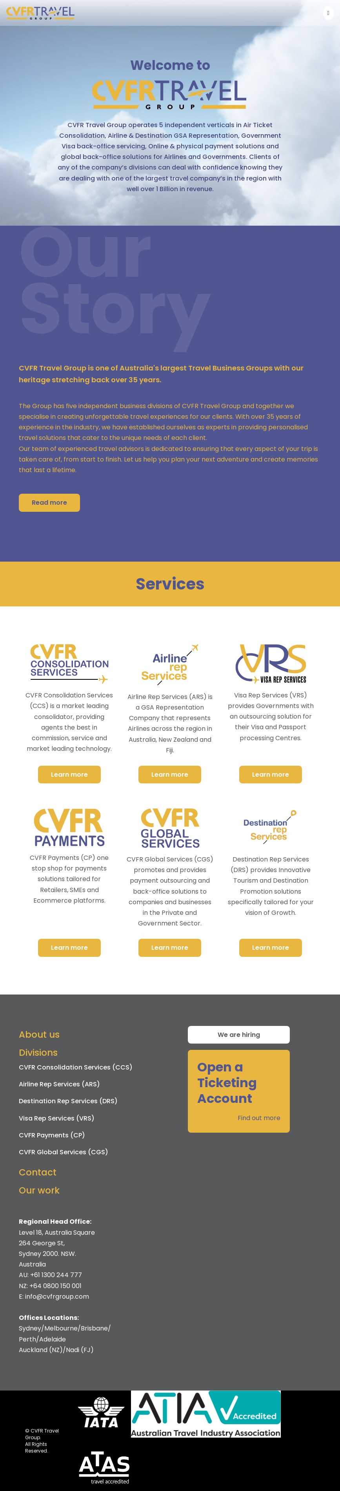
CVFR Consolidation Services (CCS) (76, 1067)
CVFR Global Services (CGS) (63, 1152)
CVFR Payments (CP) (52, 1135)
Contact (37, 1172)
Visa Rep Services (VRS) (57, 1118)
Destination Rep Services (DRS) (68, 1101)
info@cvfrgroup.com (57, 1296)
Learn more (69, 774)
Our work (39, 1190)
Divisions (38, 1052)
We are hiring (239, 1034)
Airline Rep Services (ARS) (59, 1084)
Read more (49, 502)
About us (39, 1034)
